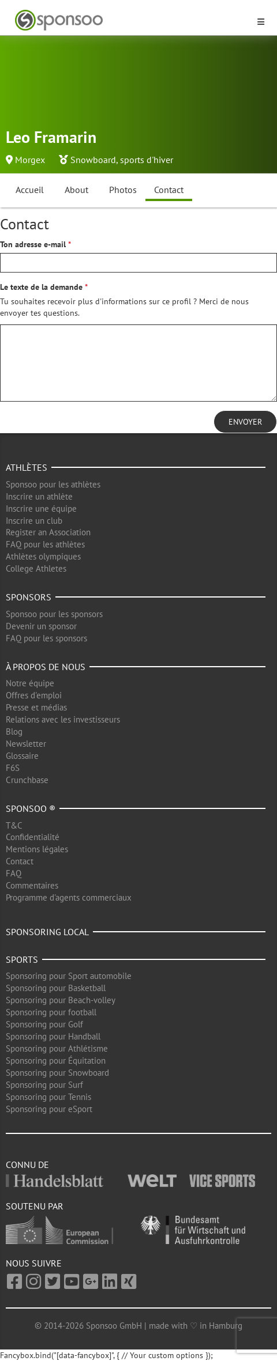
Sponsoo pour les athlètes (53, 484)
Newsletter (26, 743)
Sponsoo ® (30, 808)
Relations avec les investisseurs (63, 719)
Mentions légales (37, 849)
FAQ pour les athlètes (45, 544)
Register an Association (48, 532)
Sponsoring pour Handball (53, 1036)
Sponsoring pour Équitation (56, 1060)
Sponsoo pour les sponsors (54, 613)
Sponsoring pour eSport (49, 1108)
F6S (13, 767)
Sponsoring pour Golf (44, 1024)
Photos (123, 189)
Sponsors (28, 597)
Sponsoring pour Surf (44, 1084)
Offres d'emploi (34, 695)
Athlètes (26, 467)
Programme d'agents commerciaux (69, 897)
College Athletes (36, 568)
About (76, 189)
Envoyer (245, 422)
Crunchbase (27, 779)
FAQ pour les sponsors (46, 638)
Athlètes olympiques (43, 556)
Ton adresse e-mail (33, 244)
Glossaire (22, 755)
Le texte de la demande (41, 287)
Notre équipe (30, 683)
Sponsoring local (47, 931)
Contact (169, 189)
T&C (14, 825)
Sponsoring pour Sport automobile (69, 975)
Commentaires (32, 885)
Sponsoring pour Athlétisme (57, 1048)
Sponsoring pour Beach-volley (60, 1000)
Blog (14, 731)
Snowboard (93, 159)
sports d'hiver (146, 159)
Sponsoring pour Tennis (48, 1096)
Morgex (30, 159)
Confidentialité (32, 836)
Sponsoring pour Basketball (56, 987)
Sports (22, 959)
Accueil (30, 189)
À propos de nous (45, 666)
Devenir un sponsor (41, 626)
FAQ (13, 873)
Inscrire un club (34, 520)
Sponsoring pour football (51, 1012)
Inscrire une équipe (41, 508)
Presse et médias (36, 707)
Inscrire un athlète (39, 496)
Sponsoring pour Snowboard (57, 1072)
